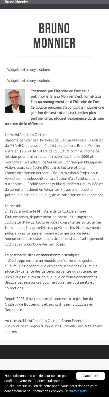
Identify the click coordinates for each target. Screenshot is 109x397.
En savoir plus (75, 391)
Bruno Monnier (16, 2)
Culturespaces (16, 217)
